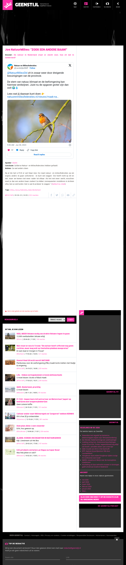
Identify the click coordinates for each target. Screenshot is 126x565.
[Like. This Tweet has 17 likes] (10, 150)
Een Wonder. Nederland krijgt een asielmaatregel (99, 440)
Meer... (84, 491)
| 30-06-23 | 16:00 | (26, 195)
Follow (32, 68)
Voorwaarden (111, 535)
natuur (17, 190)
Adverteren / (101, 535)
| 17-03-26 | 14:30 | (35, 354)
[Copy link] (32, 150)
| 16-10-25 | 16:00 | (36, 368)
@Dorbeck (20, 354)
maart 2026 (86, 484)
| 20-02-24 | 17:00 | (36, 443)
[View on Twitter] (69, 67)
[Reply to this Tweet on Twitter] (20, 150)
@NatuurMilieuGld (17, 72)
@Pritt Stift (9, 195)
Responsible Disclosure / (86, 535)
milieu (12, 190)
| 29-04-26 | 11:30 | (33, 339)
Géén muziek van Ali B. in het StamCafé (95, 449)
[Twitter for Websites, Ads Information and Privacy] (70, 145)
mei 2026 (85, 480)
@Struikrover (21, 431)
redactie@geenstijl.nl (72, 548)
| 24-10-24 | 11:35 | (35, 407)
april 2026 (85, 482)
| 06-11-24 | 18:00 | (35, 393)
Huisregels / (36, 535)
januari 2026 (86, 489)
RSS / (43, 535)
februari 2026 (87, 486)
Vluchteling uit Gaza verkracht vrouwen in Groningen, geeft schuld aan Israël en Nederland (101, 466)
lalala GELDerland (34, 190)
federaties (23, 190)
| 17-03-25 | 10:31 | (36, 380)
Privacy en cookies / (53, 535)
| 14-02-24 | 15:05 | (35, 456)
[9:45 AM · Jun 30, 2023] (16, 145)
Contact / (27, 535)
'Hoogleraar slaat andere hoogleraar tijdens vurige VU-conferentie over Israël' (99, 457)
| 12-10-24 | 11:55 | (36, 419)
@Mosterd (20, 393)
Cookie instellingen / (69, 535)
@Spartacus (21, 419)
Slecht (14, 163)
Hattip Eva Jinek (58, 184)
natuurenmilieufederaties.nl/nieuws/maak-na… (33, 96)
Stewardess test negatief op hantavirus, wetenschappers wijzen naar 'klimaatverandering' (99, 436)
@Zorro (19, 339)
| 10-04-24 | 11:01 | (37, 431)
